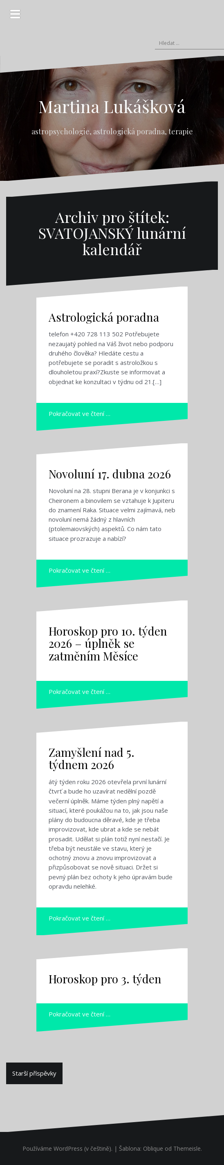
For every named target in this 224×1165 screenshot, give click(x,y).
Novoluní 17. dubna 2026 (110, 473)
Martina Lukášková (112, 106)
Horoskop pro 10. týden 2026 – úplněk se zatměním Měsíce (108, 643)
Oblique (153, 1148)
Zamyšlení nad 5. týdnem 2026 (91, 758)
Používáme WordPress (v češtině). (67, 1148)
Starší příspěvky (34, 1073)
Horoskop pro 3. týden (105, 978)
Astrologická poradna (104, 317)
